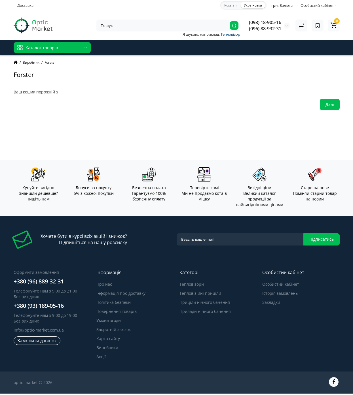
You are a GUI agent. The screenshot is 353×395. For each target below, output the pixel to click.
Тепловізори (191, 284)
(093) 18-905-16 (265, 22)
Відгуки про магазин (116, 47)
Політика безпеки (113, 302)
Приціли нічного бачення (204, 302)
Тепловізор (230, 34)
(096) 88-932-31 (265, 28)
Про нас (104, 284)
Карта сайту (108, 338)
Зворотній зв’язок (113, 329)
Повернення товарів (116, 311)
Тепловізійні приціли (200, 293)
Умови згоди (108, 320)
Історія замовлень (280, 293)
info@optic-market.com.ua (39, 330)
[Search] (234, 25)
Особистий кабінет (280, 284)
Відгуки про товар (159, 47)
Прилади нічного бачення (205, 311)
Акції (101, 356)
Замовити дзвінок (37, 341)
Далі (329, 104)
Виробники (107, 347)
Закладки (271, 302)
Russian (230, 5)
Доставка (25, 5)
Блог (187, 47)
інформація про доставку (120, 293)
